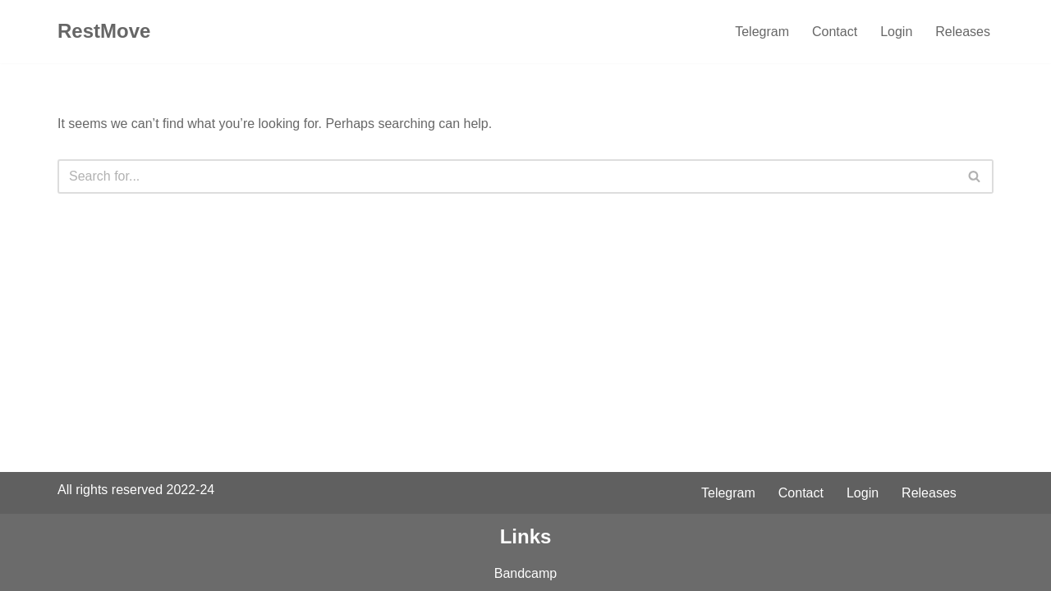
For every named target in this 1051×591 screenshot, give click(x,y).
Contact (834, 32)
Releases (962, 32)
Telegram (762, 32)
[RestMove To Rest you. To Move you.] (103, 31)
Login (896, 32)
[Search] (507, 176)
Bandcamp (526, 573)
